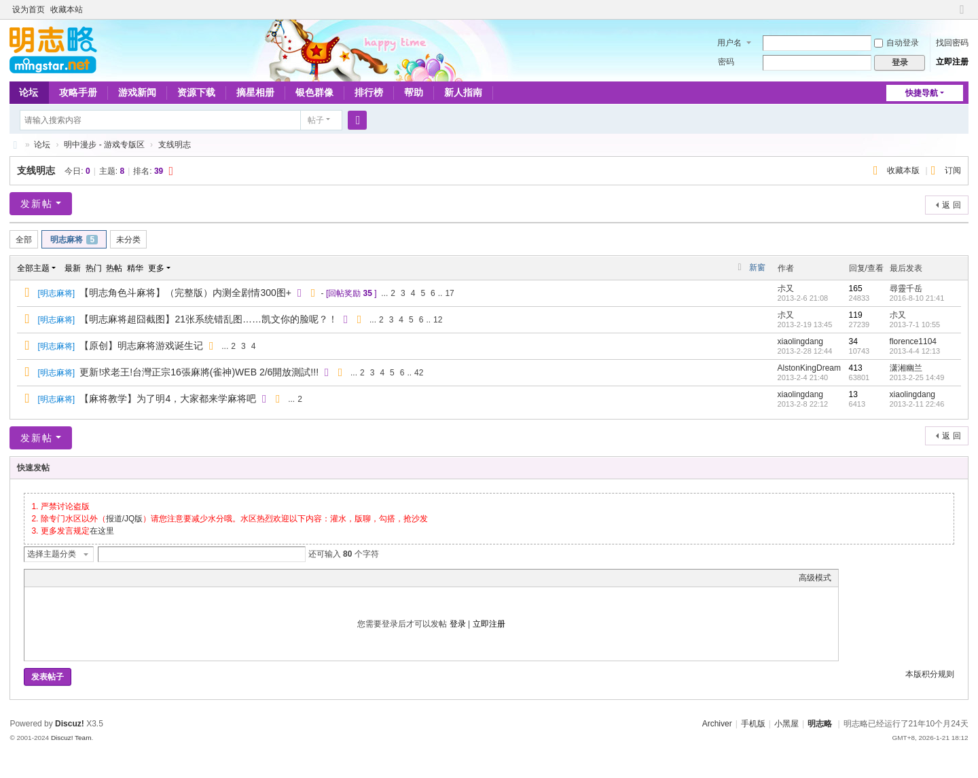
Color (48, 578)
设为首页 (28, 9)
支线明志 (174, 144)
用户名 (729, 43)
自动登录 (896, 43)
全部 (24, 239)
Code (116, 578)
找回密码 (952, 43)
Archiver (717, 723)
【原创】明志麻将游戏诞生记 (141, 345)
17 (449, 293)
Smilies (133, 578)
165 (856, 288)
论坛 (28, 92)
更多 (156, 268)
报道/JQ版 (124, 518)
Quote (99, 578)
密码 (726, 62)
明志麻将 (74, 239)
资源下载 (196, 92)
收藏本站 (66, 9)
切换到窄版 (962, 15)
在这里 (102, 531)
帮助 (413, 92)
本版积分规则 (929, 674)
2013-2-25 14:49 (917, 377)
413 (856, 368)
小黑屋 (786, 723)
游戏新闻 (137, 92)
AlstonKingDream (809, 368)
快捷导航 (921, 93)
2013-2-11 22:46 (917, 404)
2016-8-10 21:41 (917, 298)
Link (82, 578)
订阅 (953, 170)
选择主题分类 (51, 554)
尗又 (786, 288)
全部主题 (33, 268)
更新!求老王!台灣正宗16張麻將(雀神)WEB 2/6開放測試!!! (199, 372)
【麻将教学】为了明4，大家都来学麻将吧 (167, 398)
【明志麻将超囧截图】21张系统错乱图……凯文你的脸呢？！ (208, 319)
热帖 (114, 268)
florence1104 (913, 341)
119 (856, 315)
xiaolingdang (800, 341)
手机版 (753, 723)
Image (65, 578)
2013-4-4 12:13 (915, 351)
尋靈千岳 (906, 288)
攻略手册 (78, 92)
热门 (94, 268)
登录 (458, 624)
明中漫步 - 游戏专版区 (104, 144)
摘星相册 (255, 92)
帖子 (316, 120)
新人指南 (463, 92)
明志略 (820, 723)
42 (418, 372)
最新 (73, 268)
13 (853, 394)
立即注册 (952, 62)
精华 (135, 268)
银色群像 (314, 92)
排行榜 (369, 92)
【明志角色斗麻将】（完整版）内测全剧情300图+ (185, 292)
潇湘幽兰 (906, 368)
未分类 (128, 239)
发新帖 (36, 203)
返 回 (951, 205)
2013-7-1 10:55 (915, 324)
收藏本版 (904, 170)
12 (437, 320)
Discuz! (69, 723)
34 (853, 341)
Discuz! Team (71, 737)
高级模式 (815, 577)
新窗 (757, 267)
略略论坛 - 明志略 (15, 145)
